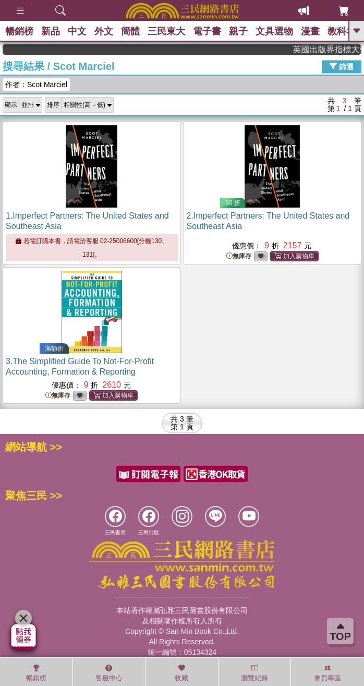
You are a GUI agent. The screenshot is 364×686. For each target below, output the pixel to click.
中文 (77, 31)
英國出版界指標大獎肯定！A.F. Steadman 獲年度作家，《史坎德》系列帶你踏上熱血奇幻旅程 (332, 49)
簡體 (130, 31)
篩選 (342, 66)
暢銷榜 (19, 31)
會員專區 (327, 673)
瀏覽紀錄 (254, 673)
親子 (238, 31)
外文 (103, 31)
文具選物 (274, 31)
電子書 (207, 31)
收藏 (181, 673)
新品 (50, 31)
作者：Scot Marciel (36, 84)
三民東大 (166, 31)
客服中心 (109, 673)
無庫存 (238, 256)
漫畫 (310, 31)
